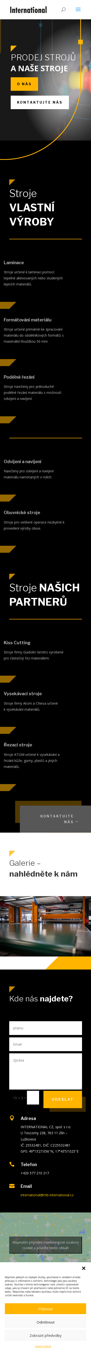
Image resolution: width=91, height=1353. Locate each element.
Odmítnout (46, 1322)
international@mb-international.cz (47, 1195)
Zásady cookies (43, 1346)
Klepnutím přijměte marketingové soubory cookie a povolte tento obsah (45, 1245)
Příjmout (45, 1308)
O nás (24, 84)
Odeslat (63, 1099)
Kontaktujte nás (40, 102)
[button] (83, 1268)
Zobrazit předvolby (46, 1335)
